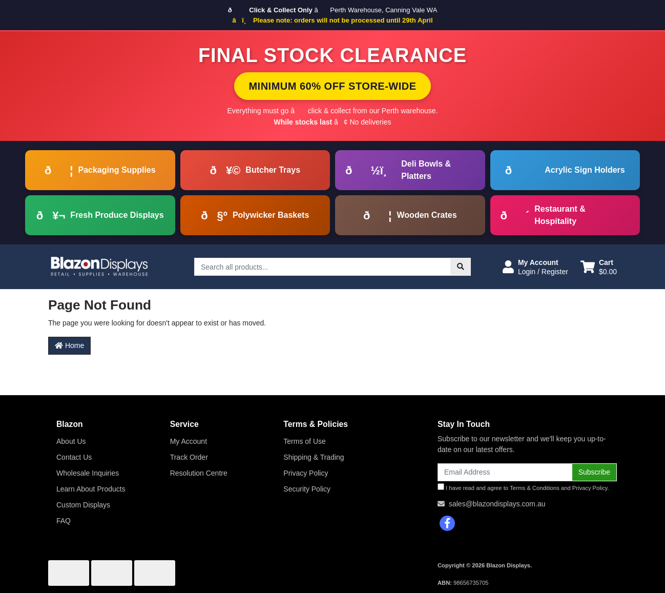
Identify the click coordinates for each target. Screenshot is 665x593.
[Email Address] (505, 472)
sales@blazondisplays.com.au (497, 504)
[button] (535, 267)
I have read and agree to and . (523, 487)
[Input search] (322, 267)
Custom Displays (83, 505)
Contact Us (74, 457)
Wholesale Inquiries (87, 473)
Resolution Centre (198, 473)
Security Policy (306, 489)
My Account (188, 441)
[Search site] (460, 267)
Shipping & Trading (313, 457)
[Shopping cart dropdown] (598, 267)
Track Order (189, 457)
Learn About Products (91, 489)
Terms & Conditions (534, 488)
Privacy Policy (305, 473)
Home (69, 345)
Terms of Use (304, 441)
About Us (71, 441)
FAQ (63, 521)
